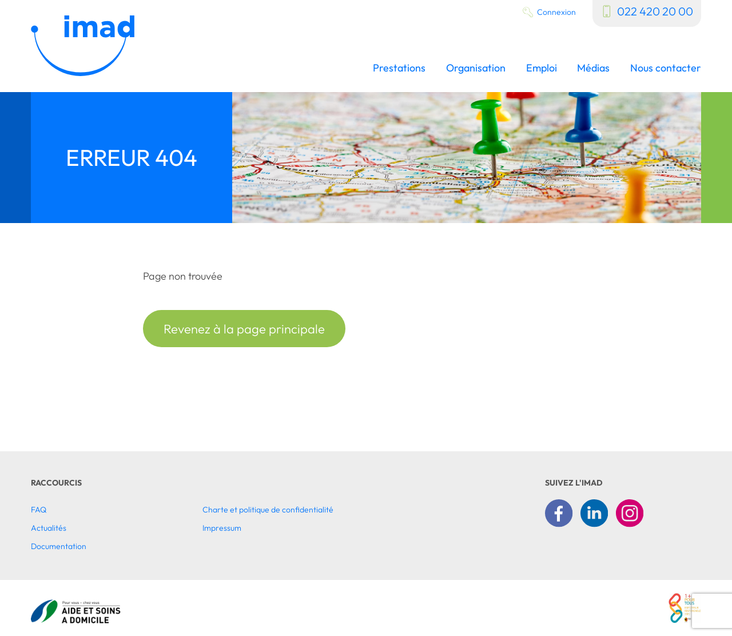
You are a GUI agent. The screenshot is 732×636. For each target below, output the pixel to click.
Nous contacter (665, 68)
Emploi (541, 68)
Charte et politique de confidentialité (267, 509)
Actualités (48, 528)
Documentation (58, 546)
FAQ (38, 509)
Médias (593, 68)
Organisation (476, 68)
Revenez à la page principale (244, 329)
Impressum (221, 528)
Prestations (399, 68)
